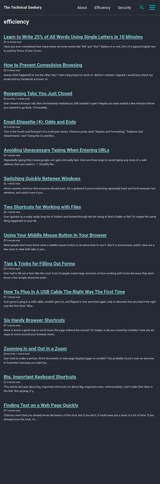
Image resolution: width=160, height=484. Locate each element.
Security (124, 7)
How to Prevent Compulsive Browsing (43, 65)
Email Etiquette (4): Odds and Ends (40, 122)
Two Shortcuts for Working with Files (42, 207)
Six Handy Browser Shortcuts (34, 321)
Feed (22, 453)
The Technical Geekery (23, 7)
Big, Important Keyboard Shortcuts (40, 378)
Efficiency (102, 7)
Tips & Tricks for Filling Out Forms (39, 264)
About (82, 7)
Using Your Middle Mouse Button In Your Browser (55, 236)
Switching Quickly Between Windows (42, 179)
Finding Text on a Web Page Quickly (41, 407)
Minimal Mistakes (65, 459)
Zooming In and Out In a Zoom (35, 350)
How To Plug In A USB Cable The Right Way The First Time (64, 293)
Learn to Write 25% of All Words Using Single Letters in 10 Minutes (73, 36)
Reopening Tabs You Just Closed (38, 93)
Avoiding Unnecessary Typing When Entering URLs (56, 150)
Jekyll (49, 459)
